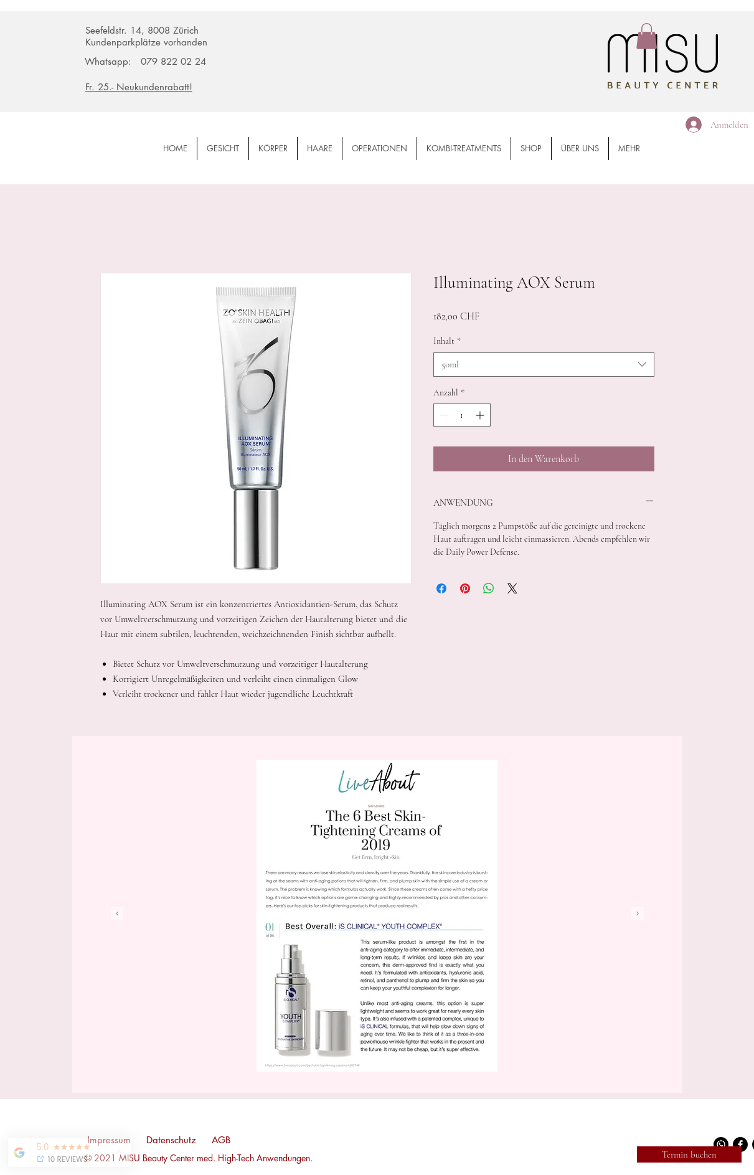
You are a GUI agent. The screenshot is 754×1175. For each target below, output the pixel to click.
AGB (221, 1140)
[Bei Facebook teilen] (441, 588)
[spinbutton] (462, 415)
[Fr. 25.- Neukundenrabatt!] (164, 86)
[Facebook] (740, 1144)
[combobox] (543, 364)
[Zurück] (117, 914)
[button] (646, 36)
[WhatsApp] (721, 1144)
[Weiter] (637, 914)
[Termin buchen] (689, 1154)
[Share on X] (512, 588)
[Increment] (481, 415)
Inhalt (447, 341)
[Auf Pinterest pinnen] (465, 588)
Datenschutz (171, 1140)
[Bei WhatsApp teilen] (488, 588)
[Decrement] (443, 415)
